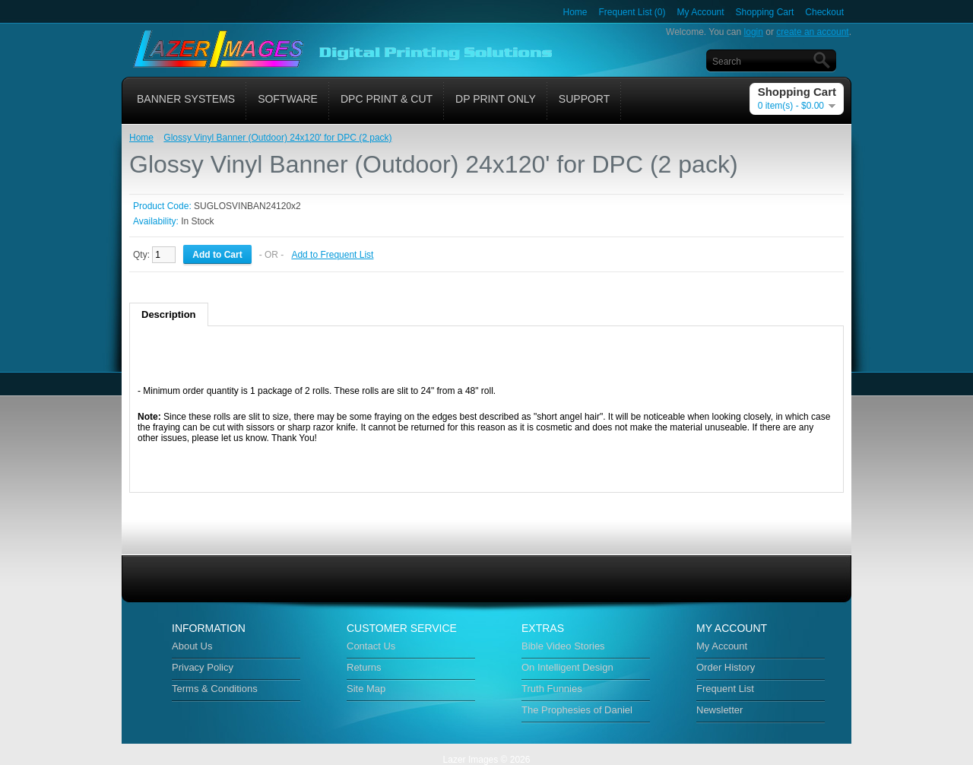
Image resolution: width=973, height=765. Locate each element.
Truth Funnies (551, 688)
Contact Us (371, 646)
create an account (812, 32)
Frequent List (725, 688)
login (753, 32)
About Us (192, 646)
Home (575, 12)
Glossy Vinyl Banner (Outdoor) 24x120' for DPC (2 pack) (277, 137)
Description (168, 314)
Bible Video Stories (563, 646)
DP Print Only (495, 99)
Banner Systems (186, 99)
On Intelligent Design (567, 667)
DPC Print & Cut (387, 99)
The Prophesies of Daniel (576, 710)
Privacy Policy (202, 667)
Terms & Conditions (215, 688)
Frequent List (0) (632, 12)
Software (288, 99)
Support (584, 99)
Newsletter (719, 710)
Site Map (366, 688)
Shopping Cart (765, 12)
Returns (364, 667)
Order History (725, 667)
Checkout (824, 12)
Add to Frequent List (332, 254)
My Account (700, 12)
